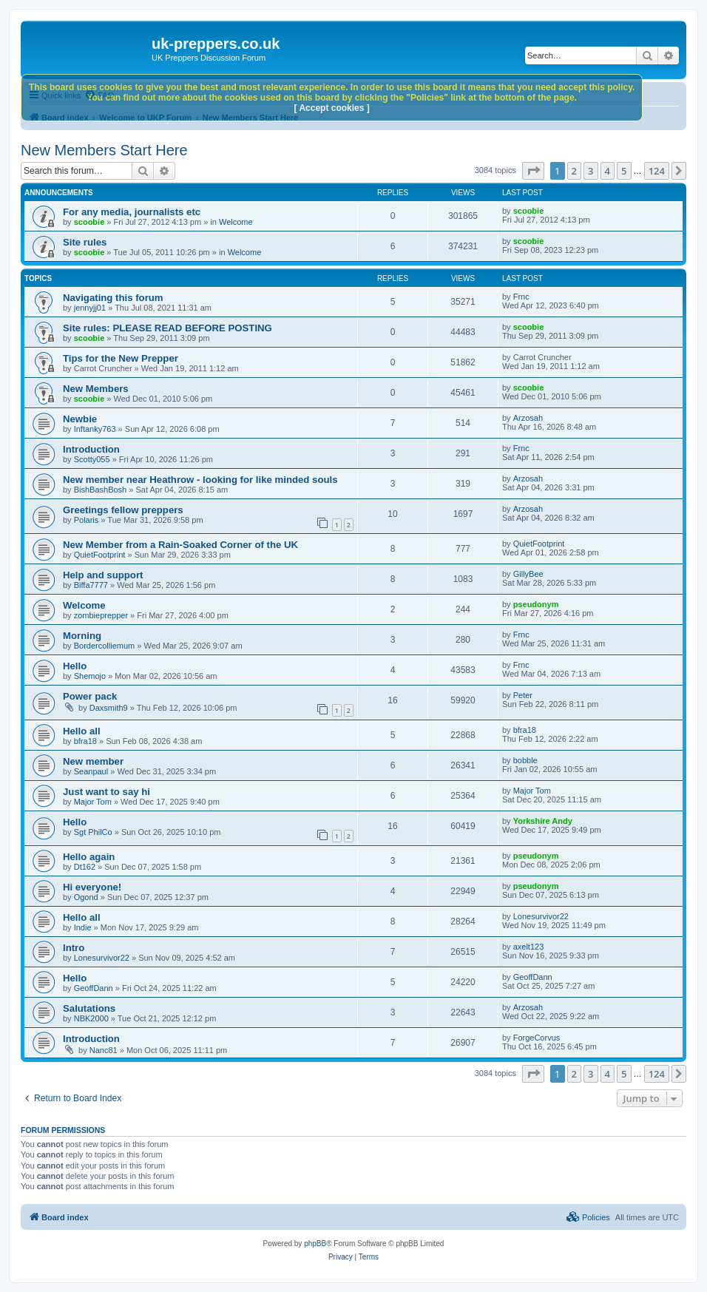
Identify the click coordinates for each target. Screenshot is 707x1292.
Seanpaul (91, 771)
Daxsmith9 (108, 707)
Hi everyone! (92, 887)
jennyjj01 (90, 307)
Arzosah (528, 417)
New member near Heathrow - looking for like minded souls (200, 479)
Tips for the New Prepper (120, 358)
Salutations (89, 1008)
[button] (533, 171)
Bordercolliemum (104, 645)
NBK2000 (91, 1018)
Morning (82, 635)
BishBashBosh (100, 489)
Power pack (90, 696)
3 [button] (590, 170)
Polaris (86, 519)
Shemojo (90, 676)
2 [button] (574, 170)
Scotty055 (92, 459)
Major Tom (93, 801)
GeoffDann (93, 988)
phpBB (315, 1243)
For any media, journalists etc (131, 211)
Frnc (521, 296)
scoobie (89, 221)
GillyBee (528, 573)
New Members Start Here (104, 150)
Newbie (80, 419)
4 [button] (607, 170)
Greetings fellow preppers (123, 509)
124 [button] (657, 170)
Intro (73, 947)
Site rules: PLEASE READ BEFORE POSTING (167, 328)
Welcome (236, 221)
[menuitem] (588, 1217)
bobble (525, 760)
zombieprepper (101, 615)
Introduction (91, 449)
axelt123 (528, 946)
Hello (75, 666)
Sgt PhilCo (93, 832)
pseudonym (536, 604)
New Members (96, 388)
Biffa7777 (91, 585)
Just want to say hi (106, 791)
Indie (83, 927)
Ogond (86, 897)
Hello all (82, 731)
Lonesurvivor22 (541, 916)
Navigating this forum (113, 297)
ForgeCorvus (537, 1037)
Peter (522, 695)
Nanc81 (103, 1050)
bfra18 (85, 741)
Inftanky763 (95, 429)
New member (93, 761)
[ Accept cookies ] (332, 108)
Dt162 (84, 866)
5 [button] (623, 170)
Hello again (89, 856)
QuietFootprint (100, 554)
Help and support (103, 575)
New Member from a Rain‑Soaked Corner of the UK (180, 544)
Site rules (84, 242)
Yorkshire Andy (542, 820)
